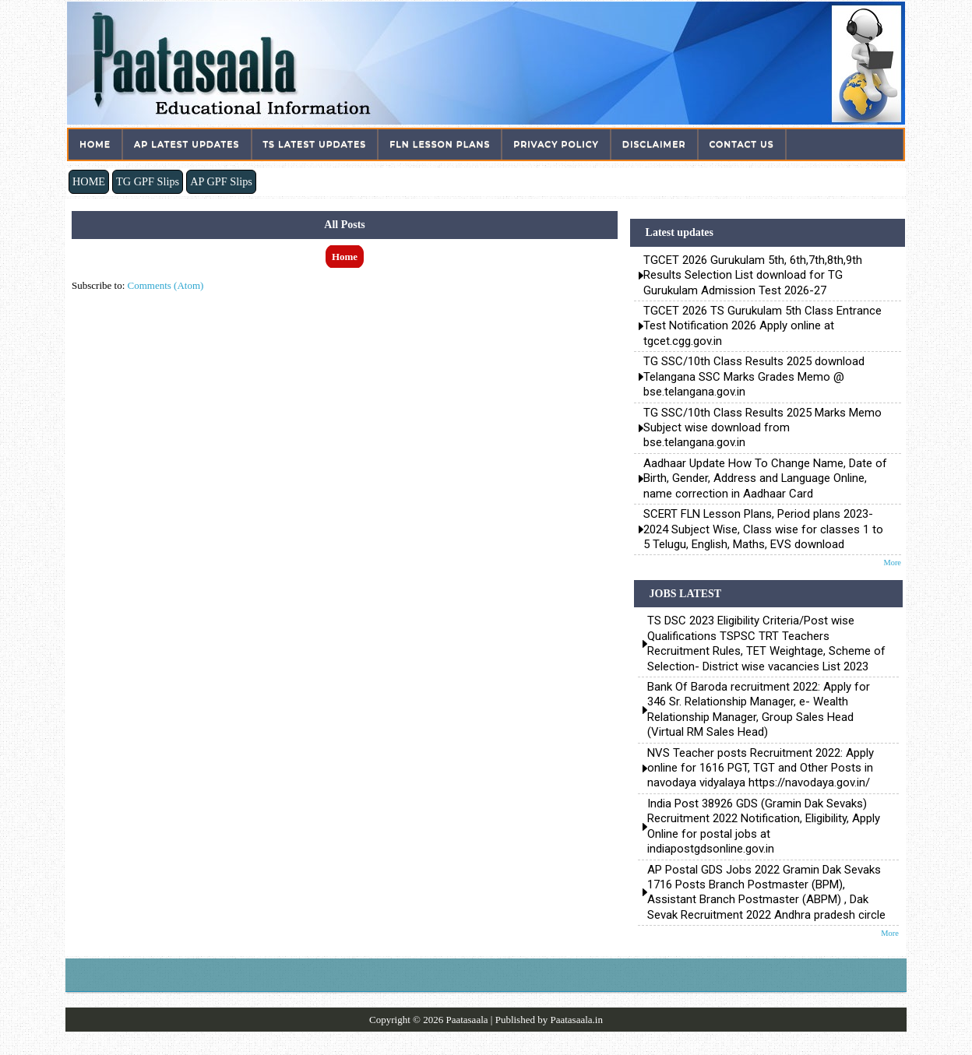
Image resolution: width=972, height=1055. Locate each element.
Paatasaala (467, 1019)
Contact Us (742, 144)
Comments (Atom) (166, 285)
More (892, 562)
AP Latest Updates (186, 144)
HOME (88, 181)
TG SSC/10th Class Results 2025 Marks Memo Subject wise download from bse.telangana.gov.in (762, 428)
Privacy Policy (556, 144)
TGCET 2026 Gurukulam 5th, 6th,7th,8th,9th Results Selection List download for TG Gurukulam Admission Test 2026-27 (752, 275)
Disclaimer (654, 144)
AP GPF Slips (221, 181)
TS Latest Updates (315, 144)
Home (95, 144)
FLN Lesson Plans (439, 144)
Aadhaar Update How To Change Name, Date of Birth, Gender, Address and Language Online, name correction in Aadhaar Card (765, 478)
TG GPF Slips (147, 181)
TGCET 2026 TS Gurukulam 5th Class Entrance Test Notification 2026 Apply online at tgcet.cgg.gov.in (762, 326)
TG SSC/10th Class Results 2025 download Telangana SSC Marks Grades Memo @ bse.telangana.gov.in (754, 376)
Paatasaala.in (576, 1019)
